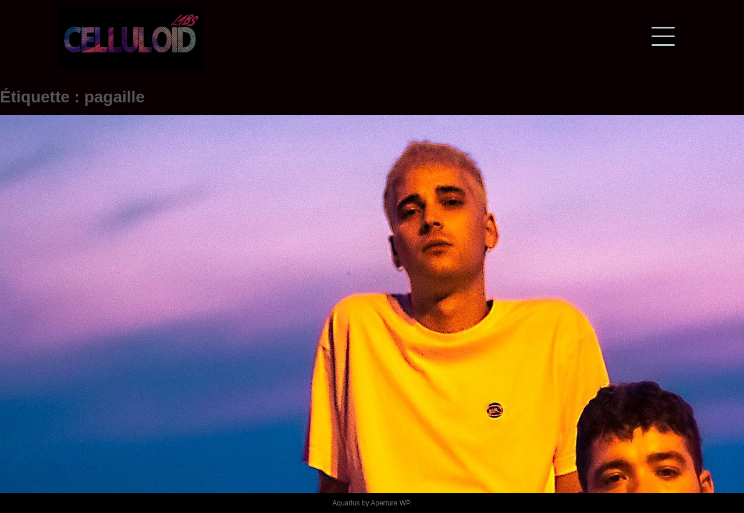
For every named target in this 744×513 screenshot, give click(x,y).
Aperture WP (390, 503)
